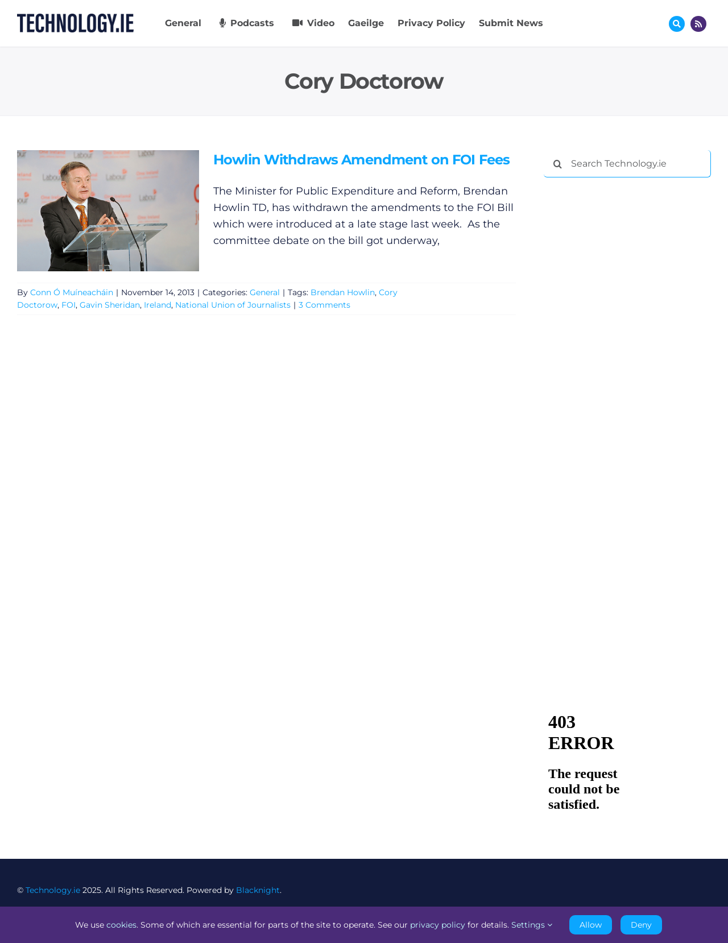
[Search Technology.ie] (627, 163)
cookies (121, 925)
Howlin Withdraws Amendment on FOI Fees (361, 159)
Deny (641, 925)
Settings (531, 925)
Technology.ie (53, 890)
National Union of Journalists (233, 305)
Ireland (157, 305)
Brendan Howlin (343, 292)
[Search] (557, 163)
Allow (591, 925)
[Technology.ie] (75, 19)
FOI (68, 305)
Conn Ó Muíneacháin (71, 292)
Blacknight (258, 890)
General (265, 292)
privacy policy (437, 925)
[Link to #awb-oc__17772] (677, 24)
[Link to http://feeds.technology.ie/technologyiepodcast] (698, 24)
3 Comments (324, 305)
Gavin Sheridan (110, 305)
